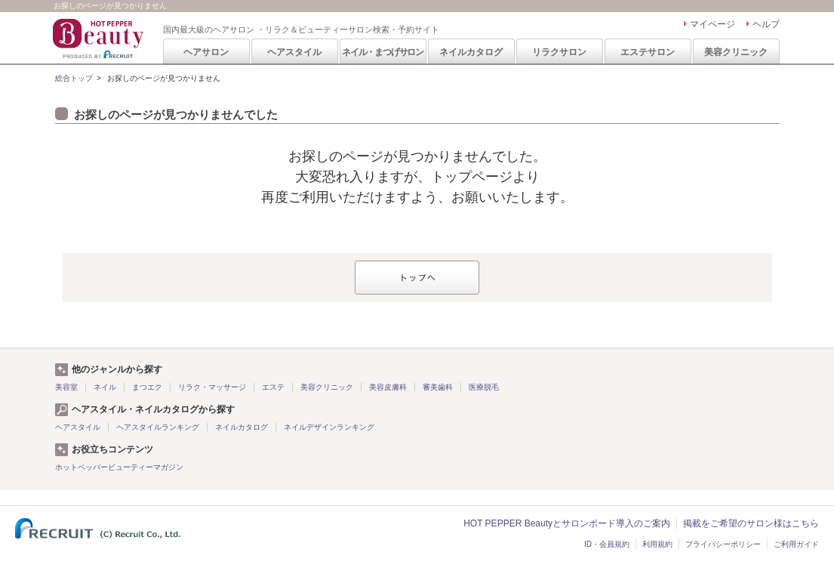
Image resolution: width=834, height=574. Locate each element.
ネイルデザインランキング (329, 427)
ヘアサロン (206, 52)
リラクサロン (559, 52)
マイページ (712, 24)
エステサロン (647, 52)
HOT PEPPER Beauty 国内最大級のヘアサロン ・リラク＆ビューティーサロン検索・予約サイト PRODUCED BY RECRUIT (99, 38)
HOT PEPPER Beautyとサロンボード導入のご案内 (566, 523)
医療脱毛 (484, 387)
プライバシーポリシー (723, 544)
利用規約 (657, 544)
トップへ (417, 278)
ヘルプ (766, 24)
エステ (273, 387)
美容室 (66, 387)
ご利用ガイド (796, 544)
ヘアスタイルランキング (157, 427)
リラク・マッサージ (212, 387)
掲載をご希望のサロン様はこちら (751, 523)
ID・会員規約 (606, 544)
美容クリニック (736, 52)
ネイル (105, 387)
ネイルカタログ (471, 52)
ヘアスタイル (294, 52)
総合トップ (74, 78)
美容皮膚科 (388, 387)
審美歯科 (438, 387)
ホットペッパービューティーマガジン (119, 467)
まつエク (147, 387)
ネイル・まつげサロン (382, 52)
